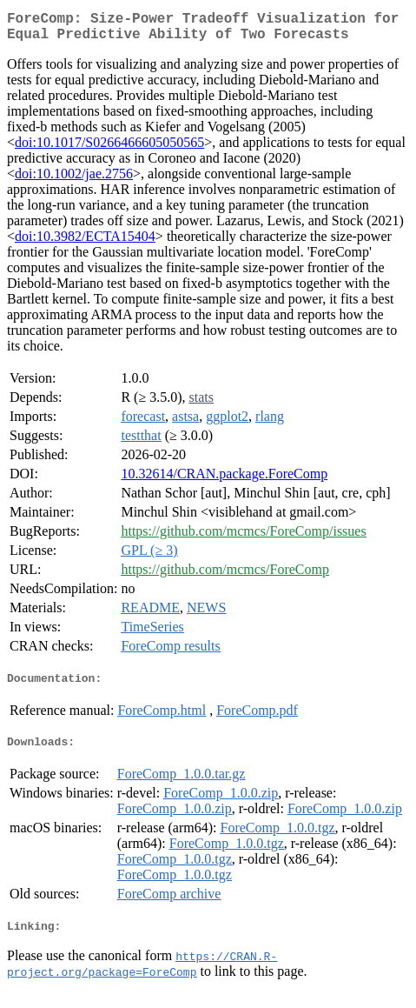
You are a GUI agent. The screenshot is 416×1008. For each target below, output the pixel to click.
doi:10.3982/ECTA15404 (85, 243)
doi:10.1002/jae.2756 (74, 180)
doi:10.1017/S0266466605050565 (109, 149)
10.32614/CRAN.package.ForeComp (224, 480)
